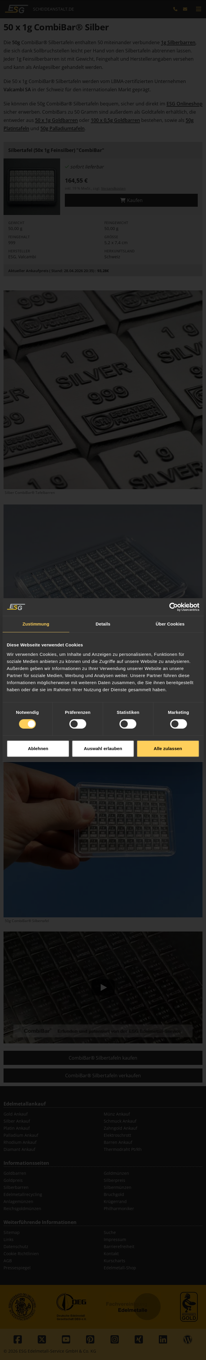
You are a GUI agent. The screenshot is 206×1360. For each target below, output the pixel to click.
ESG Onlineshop (184, 103)
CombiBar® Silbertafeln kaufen (103, 1058)
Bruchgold (114, 1194)
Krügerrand (115, 1201)
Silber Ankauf (17, 1121)
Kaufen (131, 200)
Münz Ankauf (117, 1114)
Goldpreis (13, 1180)
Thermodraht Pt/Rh (123, 1149)
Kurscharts (114, 1260)
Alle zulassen (168, 705)
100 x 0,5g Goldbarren (115, 120)
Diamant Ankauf (19, 1149)
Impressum (115, 1239)
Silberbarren (16, 1187)
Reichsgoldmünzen (22, 1208)
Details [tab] (103, 580)
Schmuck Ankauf (120, 1121)
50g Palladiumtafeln (62, 128)
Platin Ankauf (17, 1128)
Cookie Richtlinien (21, 1253)
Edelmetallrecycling (23, 1194)
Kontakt (111, 1253)
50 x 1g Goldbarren (56, 120)
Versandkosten (113, 188)
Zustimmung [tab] (35, 580)
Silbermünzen (117, 1187)
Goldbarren (15, 1173)
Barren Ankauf (118, 1142)
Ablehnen (38, 705)
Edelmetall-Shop (120, 1267)
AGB (8, 1260)
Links (9, 1239)
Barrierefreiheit (119, 1246)
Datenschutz (16, 1246)
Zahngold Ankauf (120, 1128)
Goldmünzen (116, 1173)
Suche (110, 1232)
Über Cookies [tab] (170, 580)
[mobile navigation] (198, 9)
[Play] (103, 987)
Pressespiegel (17, 1267)
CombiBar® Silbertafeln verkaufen (103, 1075)
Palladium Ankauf (21, 1135)
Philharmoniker (119, 1208)
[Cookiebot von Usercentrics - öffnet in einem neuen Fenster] (173, 564)
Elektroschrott (117, 1135)
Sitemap (12, 1232)
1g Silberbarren (178, 42)
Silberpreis (114, 1180)
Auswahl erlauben (103, 705)
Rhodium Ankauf (20, 1142)
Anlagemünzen (18, 1201)
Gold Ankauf (16, 1114)
